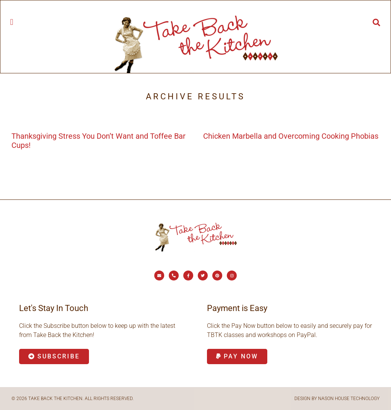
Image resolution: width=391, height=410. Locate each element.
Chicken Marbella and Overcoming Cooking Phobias (290, 136)
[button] (11, 22)
